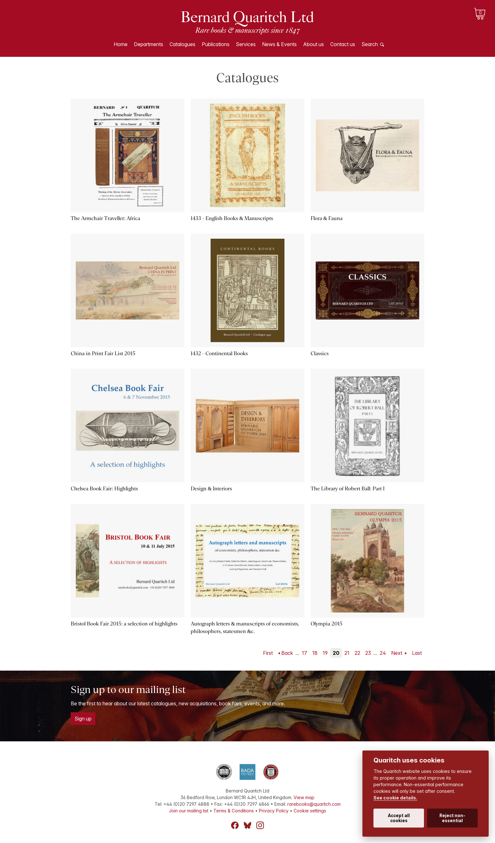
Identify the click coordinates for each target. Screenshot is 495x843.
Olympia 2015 (327, 624)
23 (368, 653)
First (268, 653)
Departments (148, 44)
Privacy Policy (274, 810)
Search (369, 44)
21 (346, 653)
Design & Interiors (211, 489)
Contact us (342, 44)
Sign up (83, 718)
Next (397, 653)
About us (313, 44)
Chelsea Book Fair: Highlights (104, 489)
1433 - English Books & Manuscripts (232, 218)
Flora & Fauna (327, 218)
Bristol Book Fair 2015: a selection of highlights (124, 624)
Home (121, 44)
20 (336, 653)
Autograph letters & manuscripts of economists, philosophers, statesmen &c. (245, 627)
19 (325, 653)
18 (315, 653)
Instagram (260, 825)
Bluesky (247, 825)
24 (383, 653)
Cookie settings (310, 810)
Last (417, 653)
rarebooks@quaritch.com (314, 804)
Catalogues (182, 44)
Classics (320, 353)
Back (287, 653)
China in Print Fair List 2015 (103, 353)
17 (304, 653)
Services (246, 44)
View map (304, 797)
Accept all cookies (399, 818)
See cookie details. (395, 797)
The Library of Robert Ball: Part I (348, 489)
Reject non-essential (452, 818)
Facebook (235, 825)
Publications (216, 44)
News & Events (279, 44)
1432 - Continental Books (219, 353)
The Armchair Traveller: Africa (105, 218)
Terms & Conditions (233, 810)
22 (357, 653)
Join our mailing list (188, 810)
